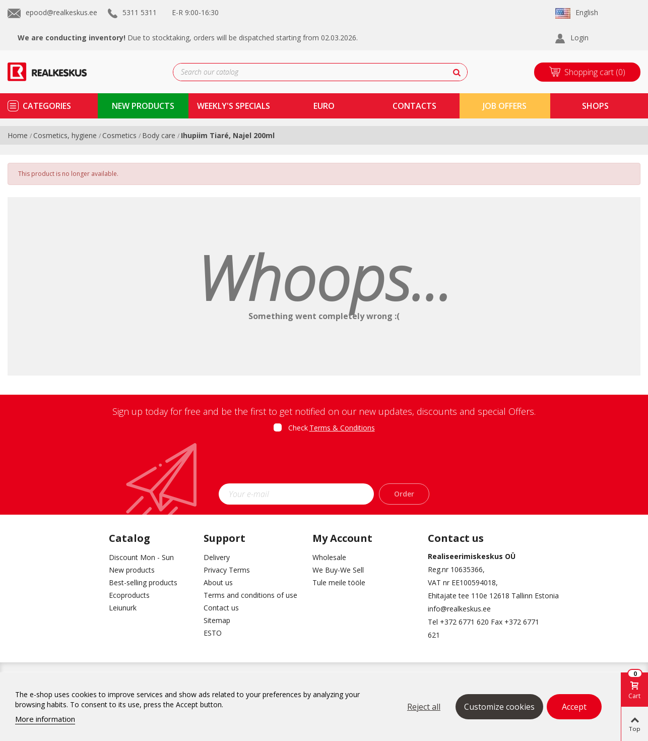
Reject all (423, 706)
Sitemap (217, 620)
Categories (47, 105)
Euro (324, 105)
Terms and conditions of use (250, 595)
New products (132, 570)
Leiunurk (123, 607)
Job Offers (505, 105)
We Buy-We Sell (338, 570)
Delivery (217, 557)
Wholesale (329, 557)
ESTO (213, 633)
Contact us (221, 607)
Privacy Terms (227, 570)
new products (143, 105)
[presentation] (324, 461)
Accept (574, 706)
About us (218, 582)
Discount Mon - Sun (141, 557)
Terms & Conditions (342, 428)
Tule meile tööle (338, 582)
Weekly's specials (233, 105)
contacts (414, 105)
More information (45, 719)
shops (595, 105)
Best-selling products (143, 582)
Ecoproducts (129, 595)
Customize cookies (499, 706)
